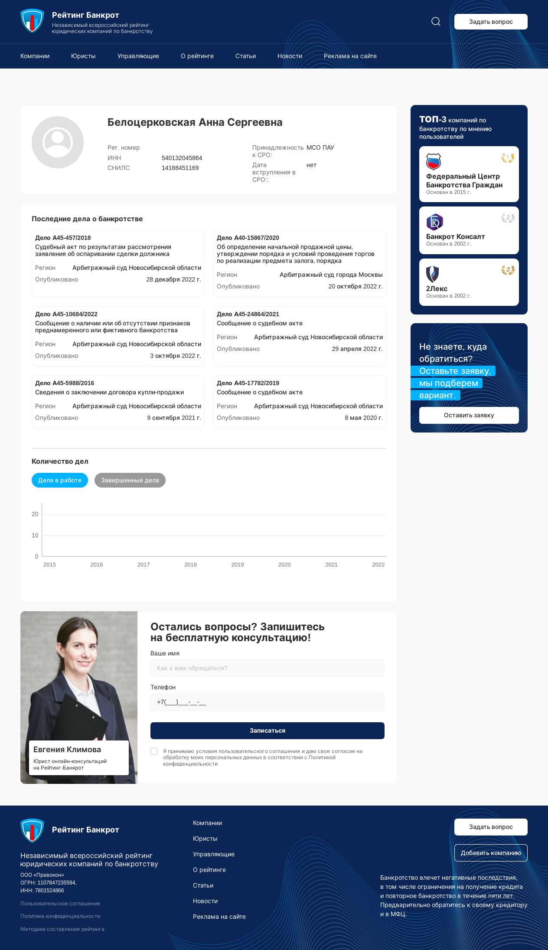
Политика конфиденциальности (60, 916)
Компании (34, 55)
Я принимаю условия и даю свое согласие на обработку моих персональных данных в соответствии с (262, 757)
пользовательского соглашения (259, 751)
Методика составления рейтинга (62, 929)
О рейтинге (197, 55)
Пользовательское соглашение (60, 904)
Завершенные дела (130, 480)
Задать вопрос (491, 21)
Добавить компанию (491, 852)
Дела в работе (60, 480)
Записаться (267, 730)
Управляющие (138, 55)
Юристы (83, 55)
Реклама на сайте (350, 55)
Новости (289, 55)
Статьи (245, 55)
